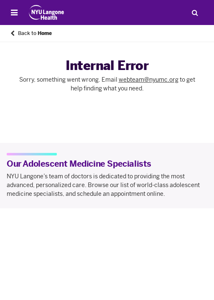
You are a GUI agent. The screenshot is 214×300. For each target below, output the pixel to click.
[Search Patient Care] (195, 12)
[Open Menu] (14, 12)
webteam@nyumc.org (148, 79)
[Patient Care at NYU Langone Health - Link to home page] (46, 12)
